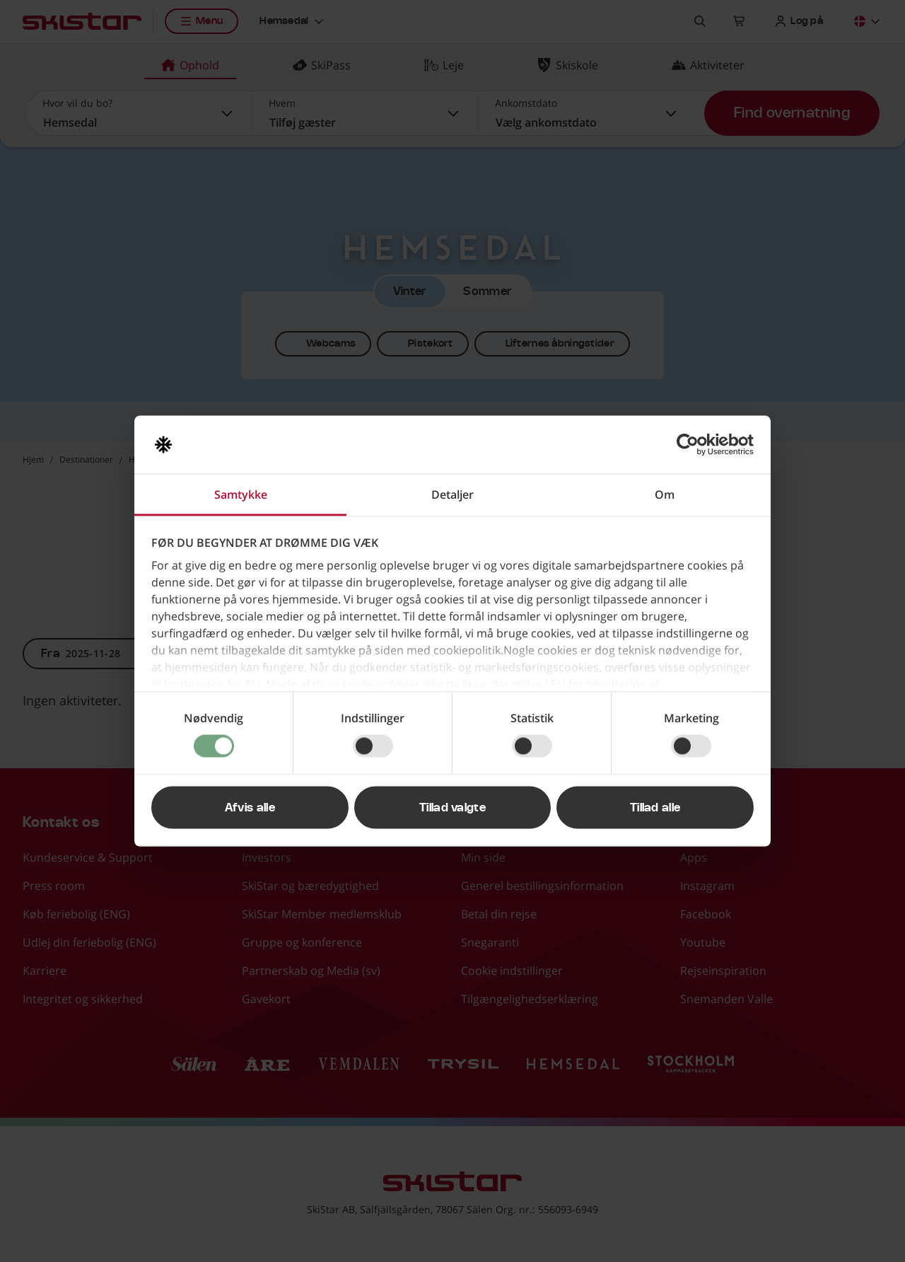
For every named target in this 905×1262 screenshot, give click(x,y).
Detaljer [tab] (452, 494)
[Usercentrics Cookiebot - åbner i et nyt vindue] (692, 445)
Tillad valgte (452, 808)
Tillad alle (655, 808)
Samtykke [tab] (240, 494)
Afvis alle (250, 808)
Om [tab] (665, 494)
